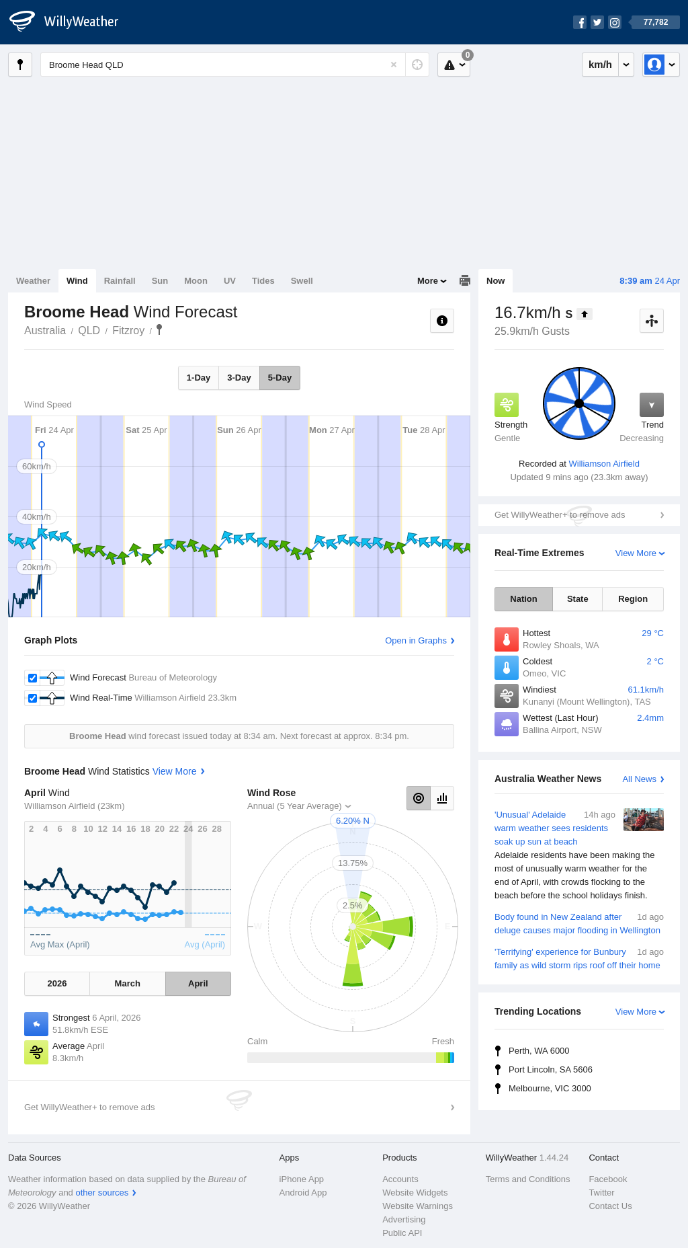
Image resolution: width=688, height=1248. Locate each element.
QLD (89, 330)
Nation (523, 599)
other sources (101, 1192)
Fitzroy (128, 330)
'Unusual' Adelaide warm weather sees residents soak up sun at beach (579, 855)
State (578, 599)
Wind (77, 281)
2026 (57, 983)
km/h (600, 64)
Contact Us (610, 1206)
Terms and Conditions (528, 1179)
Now (495, 281)
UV (230, 281)
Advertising (403, 1219)
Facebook (608, 1179)
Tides (263, 281)
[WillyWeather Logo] (71, 22)
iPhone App (302, 1179)
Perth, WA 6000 (539, 1051)
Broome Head (159, 329)
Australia (45, 330)
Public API (402, 1233)
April (198, 983)
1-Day (198, 378)
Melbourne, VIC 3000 (550, 1088)
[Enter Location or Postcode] (234, 64)
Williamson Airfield (603, 464)
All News (639, 779)
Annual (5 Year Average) (294, 806)
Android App (303, 1192)
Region (633, 599)
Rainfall (120, 281)
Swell (302, 281)
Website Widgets (414, 1192)
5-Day (280, 378)
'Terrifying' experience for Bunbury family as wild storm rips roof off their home (579, 957)
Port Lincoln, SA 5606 (551, 1069)
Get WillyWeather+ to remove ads (559, 515)
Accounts (400, 1179)
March (127, 983)
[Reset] (393, 64)
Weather (33, 281)
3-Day (239, 378)
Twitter (601, 1192)
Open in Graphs (416, 640)
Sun (160, 281)
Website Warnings (417, 1206)
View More (635, 553)
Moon (196, 281)
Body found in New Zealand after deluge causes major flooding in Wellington (579, 922)
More (427, 281)
